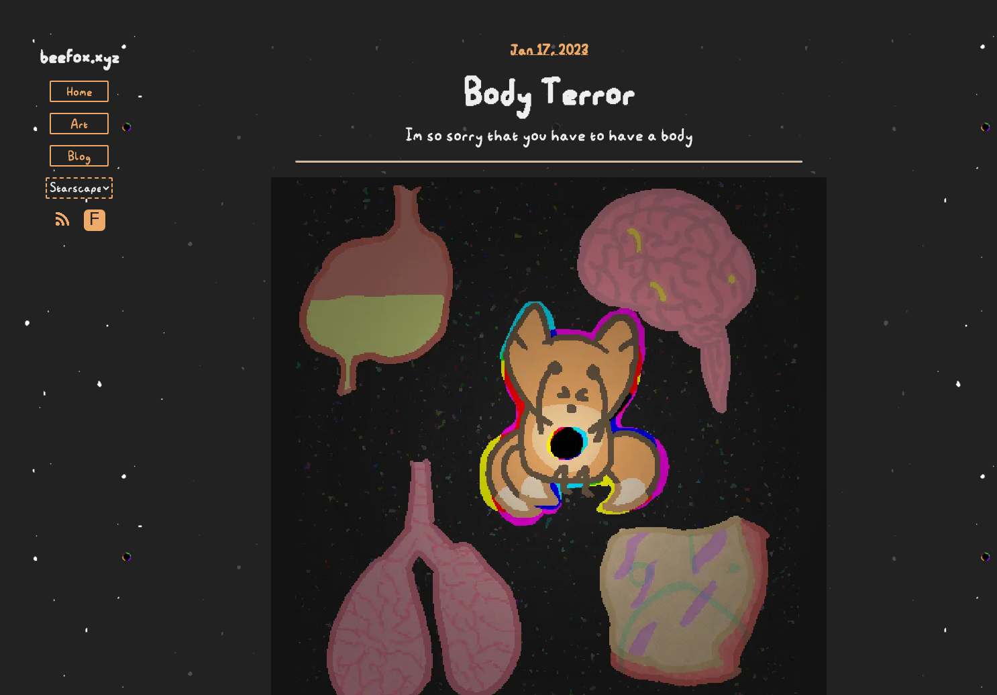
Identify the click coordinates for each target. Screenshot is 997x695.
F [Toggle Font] (94, 220)
